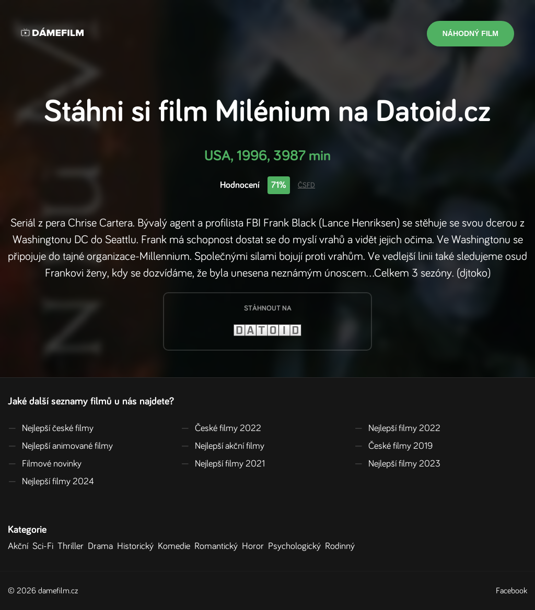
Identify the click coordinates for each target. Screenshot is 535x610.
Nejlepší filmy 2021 (223, 464)
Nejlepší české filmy (51, 428)
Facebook (511, 591)
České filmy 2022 (221, 428)
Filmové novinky (45, 464)
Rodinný (342, 546)
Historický (137, 546)
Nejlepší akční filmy (222, 446)
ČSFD (306, 185)
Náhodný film (470, 33)
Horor (255, 546)
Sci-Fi (44, 546)
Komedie (176, 546)
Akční (20, 546)
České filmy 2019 (393, 446)
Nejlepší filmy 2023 (397, 464)
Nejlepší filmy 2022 (397, 428)
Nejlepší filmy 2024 (51, 481)
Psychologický (296, 546)
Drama (102, 546)
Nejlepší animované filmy (60, 446)
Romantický (218, 546)
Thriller (72, 546)
